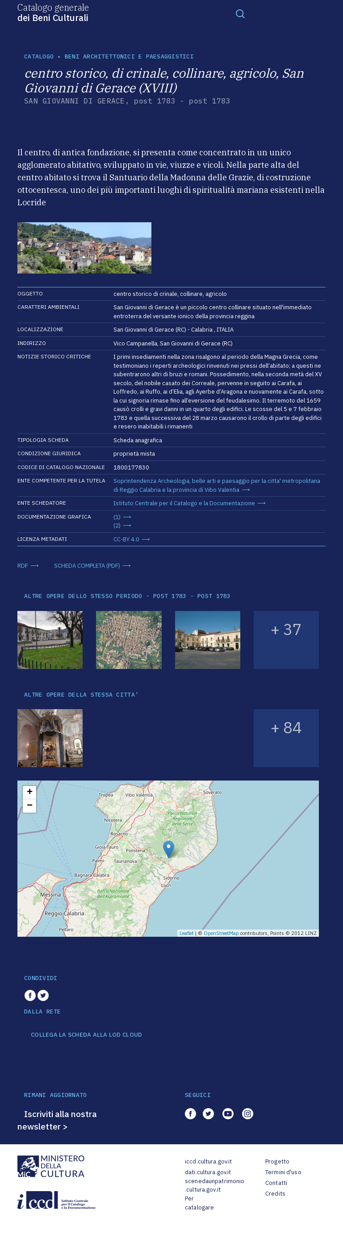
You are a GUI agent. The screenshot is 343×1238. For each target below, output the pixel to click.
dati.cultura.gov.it (208, 1172)
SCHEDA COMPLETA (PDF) (87, 565)
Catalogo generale (53, 12)
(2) (117, 525)
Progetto (277, 1161)
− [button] (30, 806)
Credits (275, 1193)
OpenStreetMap (221, 933)
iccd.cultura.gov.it (208, 1161)
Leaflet (187, 933)
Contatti (276, 1183)
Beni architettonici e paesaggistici (129, 56)
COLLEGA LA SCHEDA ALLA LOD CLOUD (86, 1035)
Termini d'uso (283, 1172)
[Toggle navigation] (240, 13)
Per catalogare (199, 1203)
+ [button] (30, 792)
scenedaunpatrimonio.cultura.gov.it (214, 1185)
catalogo (39, 56)
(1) (117, 517)
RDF (22, 565)
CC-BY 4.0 (126, 539)
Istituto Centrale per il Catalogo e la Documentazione (184, 503)
